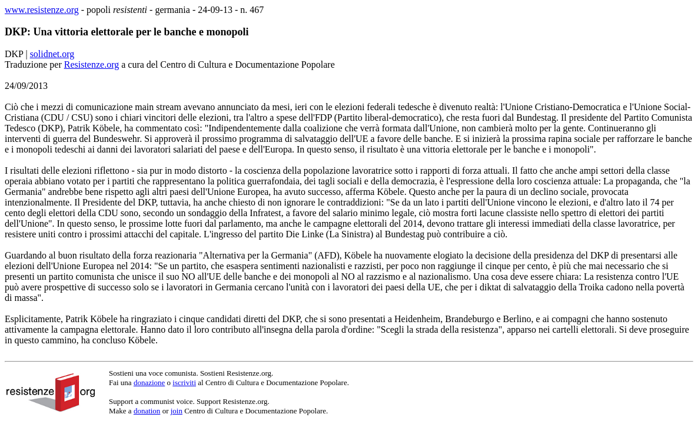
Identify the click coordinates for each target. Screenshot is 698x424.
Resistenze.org (91, 64)
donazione (149, 382)
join (176, 410)
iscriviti (184, 382)
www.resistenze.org (42, 10)
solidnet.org (52, 54)
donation (147, 410)
